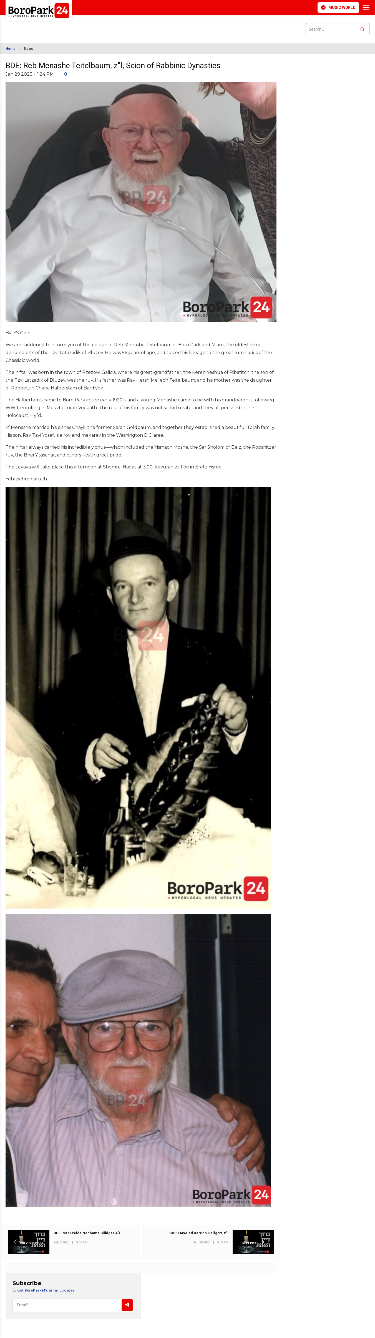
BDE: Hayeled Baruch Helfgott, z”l (198, 1233)
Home (11, 49)
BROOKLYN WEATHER (55, 26)
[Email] (73, 1305)
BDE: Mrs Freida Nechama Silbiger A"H (88, 1233)
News (28, 49)
